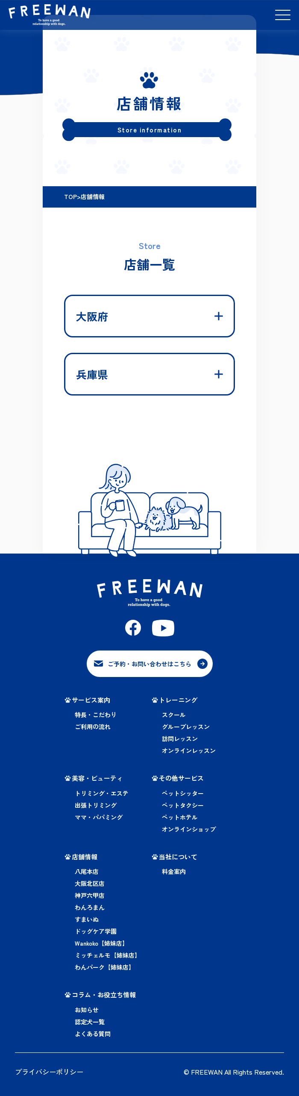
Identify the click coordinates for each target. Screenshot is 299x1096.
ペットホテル (180, 815)
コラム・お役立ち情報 (104, 993)
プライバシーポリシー (49, 1070)
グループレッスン (186, 725)
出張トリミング (96, 803)
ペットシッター (183, 791)
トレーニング (178, 698)
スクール (174, 713)
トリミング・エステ (102, 791)
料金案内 (174, 870)
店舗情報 (84, 854)
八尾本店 (87, 870)
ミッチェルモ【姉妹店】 (108, 953)
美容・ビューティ (97, 776)
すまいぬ (87, 918)
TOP (70, 196)
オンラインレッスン (189, 749)
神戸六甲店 (90, 894)
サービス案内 (91, 698)
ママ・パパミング (99, 815)
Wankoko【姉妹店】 (101, 942)
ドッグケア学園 (96, 930)
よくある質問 (93, 1032)
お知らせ (87, 1008)
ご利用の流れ (93, 725)
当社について (178, 854)
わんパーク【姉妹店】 (105, 965)
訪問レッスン (180, 737)
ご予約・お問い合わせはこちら (149, 663)
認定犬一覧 (90, 1020)
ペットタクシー (183, 803)
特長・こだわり (96, 713)
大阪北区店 (90, 882)
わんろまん (90, 906)
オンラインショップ (189, 827)
